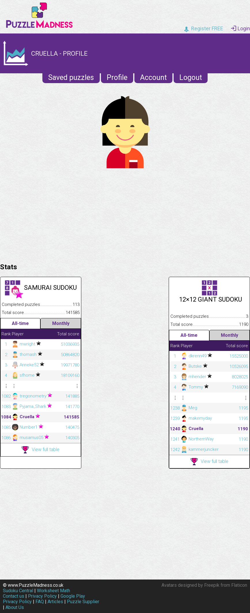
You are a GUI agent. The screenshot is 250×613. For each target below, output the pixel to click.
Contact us (13, 596)
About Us (14, 607)
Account (153, 77)
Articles (55, 601)
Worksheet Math (53, 590)
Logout (190, 77)
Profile (117, 77)
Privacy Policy (42, 596)
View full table (40, 449)
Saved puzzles (71, 77)
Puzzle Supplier (83, 601)
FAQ (39, 601)
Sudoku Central (18, 590)
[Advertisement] (125, 214)
